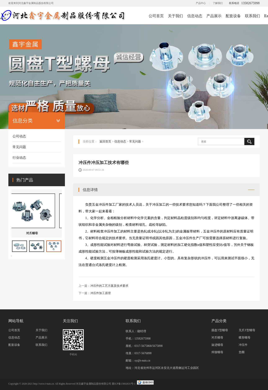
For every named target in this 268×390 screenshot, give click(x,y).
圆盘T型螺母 (219, 330)
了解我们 (218, 3)
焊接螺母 (217, 352)
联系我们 (252, 16)
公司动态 (19, 136)
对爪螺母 (37, 233)
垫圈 (242, 352)
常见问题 (19, 147)
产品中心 (201, 3)
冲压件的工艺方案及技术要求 (109, 285)
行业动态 (19, 157)
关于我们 (175, 16)
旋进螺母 (217, 344)
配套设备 (233, 16)
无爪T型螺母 (247, 330)
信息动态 (194, 16)
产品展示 (214, 16)
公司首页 (156, 16)
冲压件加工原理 (100, 293)
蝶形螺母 (244, 337)
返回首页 (105, 141)
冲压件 (243, 344)
